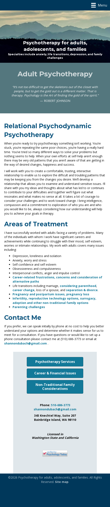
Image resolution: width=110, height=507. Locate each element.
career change (24, 290)
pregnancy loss (77, 294)
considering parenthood (78, 286)
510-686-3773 (60, 405)
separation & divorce (82, 290)
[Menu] (99, 5)
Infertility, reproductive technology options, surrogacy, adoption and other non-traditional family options (54, 300)
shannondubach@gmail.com (25, 343)
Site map (61, 482)
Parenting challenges (29, 307)
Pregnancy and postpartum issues (39, 294)
